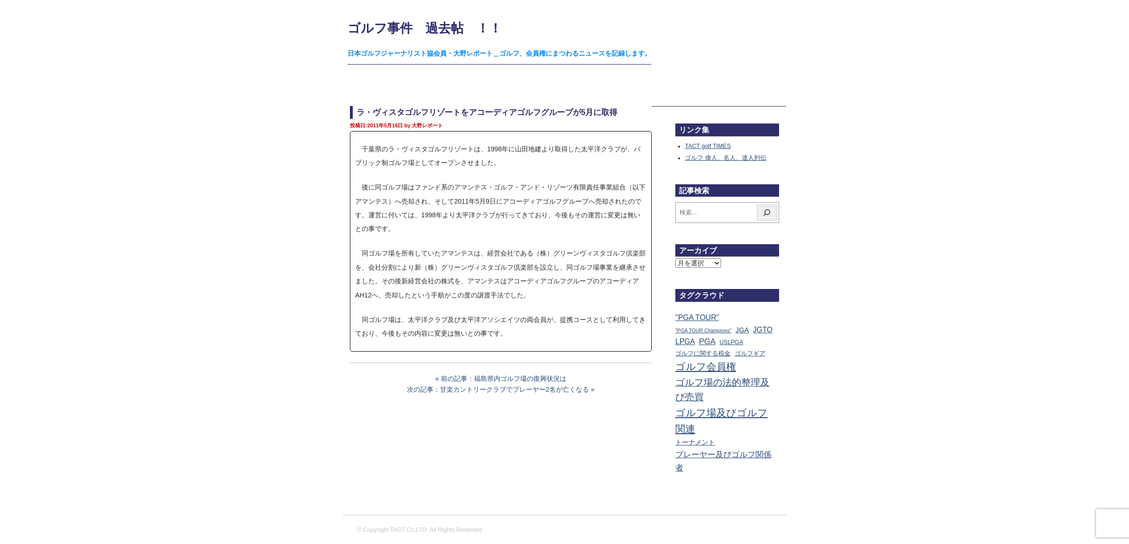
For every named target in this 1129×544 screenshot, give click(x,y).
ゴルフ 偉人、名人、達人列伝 (725, 158)
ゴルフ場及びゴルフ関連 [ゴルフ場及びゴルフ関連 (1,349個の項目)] (721, 420)
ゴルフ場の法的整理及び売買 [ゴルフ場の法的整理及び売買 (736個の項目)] (722, 390)
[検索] (767, 213)
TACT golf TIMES (708, 146)
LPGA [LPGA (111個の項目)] (685, 342)
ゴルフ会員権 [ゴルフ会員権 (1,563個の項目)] (705, 366)
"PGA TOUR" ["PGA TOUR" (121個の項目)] (697, 317)
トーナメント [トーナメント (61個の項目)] (695, 442)
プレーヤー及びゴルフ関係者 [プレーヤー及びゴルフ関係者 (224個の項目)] (723, 461)
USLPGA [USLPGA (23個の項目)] (731, 342)
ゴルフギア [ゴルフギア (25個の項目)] (750, 353)
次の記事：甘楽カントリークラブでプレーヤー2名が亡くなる (498, 389)
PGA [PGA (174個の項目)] (707, 341)
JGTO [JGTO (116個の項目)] (763, 330)
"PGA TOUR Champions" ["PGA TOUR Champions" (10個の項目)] (703, 330)
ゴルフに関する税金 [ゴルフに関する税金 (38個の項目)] (703, 353)
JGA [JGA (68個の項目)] (742, 330)
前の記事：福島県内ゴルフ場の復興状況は (503, 378)
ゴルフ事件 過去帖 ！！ (425, 28)
